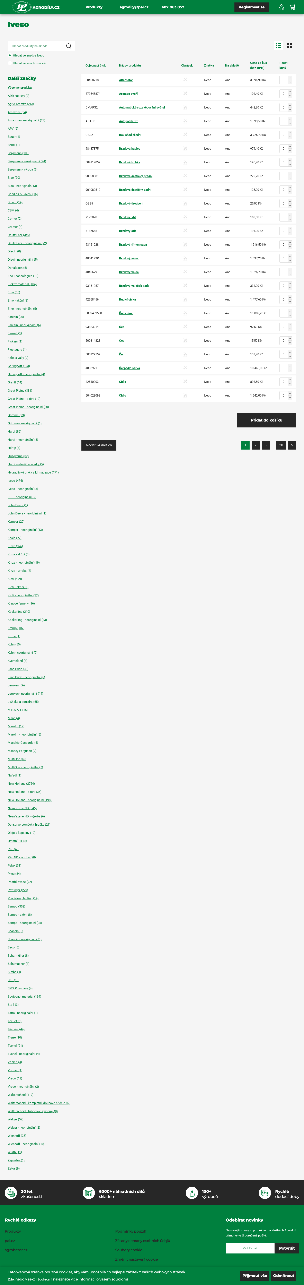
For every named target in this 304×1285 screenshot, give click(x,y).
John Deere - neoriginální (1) (27, 513)
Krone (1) (14, 636)
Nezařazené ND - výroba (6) (26, 816)
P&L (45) (13, 849)
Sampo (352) (16, 906)
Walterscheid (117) (20, 1095)
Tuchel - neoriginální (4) (24, 1054)
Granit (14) (15, 382)
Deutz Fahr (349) (19, 235)
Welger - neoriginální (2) (24, 1127)
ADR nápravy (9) (18, 96)
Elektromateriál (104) (22, 284)
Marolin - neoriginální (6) (24, 734)
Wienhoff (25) (17, 1136)
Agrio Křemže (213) (21, 104)
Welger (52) (15, 1119)
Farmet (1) (15, 333)
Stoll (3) (13, 1005)
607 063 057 (173, 7)
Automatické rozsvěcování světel (142, 107)
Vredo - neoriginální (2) (23, 1086)
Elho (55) (14, 292)
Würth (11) (15, 1152)
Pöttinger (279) (18, 890)
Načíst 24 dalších (99, 445)
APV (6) (13, 128)
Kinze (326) (15, 546)
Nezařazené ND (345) (22, 808)
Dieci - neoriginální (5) (23, 259)
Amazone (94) (17, 112)
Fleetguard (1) (17, 349)
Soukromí (44, 1280)
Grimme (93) (16, 415)
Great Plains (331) (20, 390)
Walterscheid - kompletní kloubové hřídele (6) (39, 1103)
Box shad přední (130, 135)
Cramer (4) (15, 227)
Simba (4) (14, 972)
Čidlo (122, 382)
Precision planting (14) (23, 898)
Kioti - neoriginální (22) (23, 595)
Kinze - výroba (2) (19, 571)
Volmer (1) (15, 1070)
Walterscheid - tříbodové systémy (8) (33, 1111)
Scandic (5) (15, 931)
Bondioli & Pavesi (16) (23, 194)
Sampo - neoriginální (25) (25, 923)
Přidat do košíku (266, 420)
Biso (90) (14, 178)
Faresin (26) (16, 317)
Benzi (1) (14, 145)
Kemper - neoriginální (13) (25, 530)
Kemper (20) (16, 521)
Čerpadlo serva (129, 368)
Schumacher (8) (18, 964)
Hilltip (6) (14, 448)
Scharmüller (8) (18, 955)
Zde (11, 1280)
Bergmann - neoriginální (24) (27, 161)
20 (281, 445)
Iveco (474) (15, 481)
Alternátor (126, 80)
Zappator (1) (16, 1160)
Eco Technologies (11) (23, 276)
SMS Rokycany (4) (20, 988)
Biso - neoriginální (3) (22, 186)
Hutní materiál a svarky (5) (26, 464)
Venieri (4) (15, 1062)
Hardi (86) (14, 431)
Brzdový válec (129, 258)
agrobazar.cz (16, 1250)
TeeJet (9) (14, 1021)
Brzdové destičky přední (135, 176)
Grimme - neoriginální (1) (25, 423)
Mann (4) (14, 718)
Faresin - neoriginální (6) (24, 325)
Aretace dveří (128, 94)
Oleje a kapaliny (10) (21, 833)
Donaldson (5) (17, 268)
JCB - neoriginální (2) (22, 497)
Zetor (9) (14, 1168)
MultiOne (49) (17, 759)
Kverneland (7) (17, 661)
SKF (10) (13, 980)
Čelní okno (126, 313)
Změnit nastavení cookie (136, 1259)
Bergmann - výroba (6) (22, 169)
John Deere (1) (18, 505)
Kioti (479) (15, 579)
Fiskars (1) (15, 341)
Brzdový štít (127, 217)
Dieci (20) (14, 251)
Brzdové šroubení (131, 203)
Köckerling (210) (19, 612)
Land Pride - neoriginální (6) (26, 677)
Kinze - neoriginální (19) (24, 562)
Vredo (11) (15, 1078)
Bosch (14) (15, 202)
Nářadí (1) (14, 775)
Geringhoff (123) (19, 366)
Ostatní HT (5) (17, 841)
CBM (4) (13, 210)
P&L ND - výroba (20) (22, 857)
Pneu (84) (14, 874)
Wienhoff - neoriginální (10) (26, 1144)
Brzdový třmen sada (133, 244)
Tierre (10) (15, 1037)
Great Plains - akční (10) (24, 399)
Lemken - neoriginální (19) (25, 693)
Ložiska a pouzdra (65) (23, 702)
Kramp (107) (16, 628)
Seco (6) (13, 947)
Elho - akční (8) (18, 300)
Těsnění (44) (16, 1029)
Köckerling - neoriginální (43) (27, 620)
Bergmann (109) (18, 153)
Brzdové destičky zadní (135, 190)
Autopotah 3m (128, 121)
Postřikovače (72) (20, 882)
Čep (121, 327)
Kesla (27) (14, 538)
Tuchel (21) (15, 1046)
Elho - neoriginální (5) (22, 309)
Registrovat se (252, 7)
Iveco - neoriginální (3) (23, 489)
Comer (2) (14, 218)
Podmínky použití (130, 1231)
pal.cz (10, 1241)
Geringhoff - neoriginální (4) (26, 374)
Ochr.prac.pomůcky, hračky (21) (29, 824)
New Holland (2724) (21, 783)
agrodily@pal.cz (134, 7)
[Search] (68, 46)
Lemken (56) (16, 685)
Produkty (94, 7)
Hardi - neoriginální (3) (23, 440)
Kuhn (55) (14, 644)
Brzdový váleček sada (134, 286)
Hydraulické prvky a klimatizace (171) (33, 472)
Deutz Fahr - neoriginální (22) (27, 243)
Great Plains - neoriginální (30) (28, 407)
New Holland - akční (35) (24, 792)
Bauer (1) (14, 137)
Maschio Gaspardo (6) (23, 743)
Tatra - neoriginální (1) (23, 1013)
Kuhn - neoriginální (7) (22, 652)
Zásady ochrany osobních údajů (142, 1241)
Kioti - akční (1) (18, 587)
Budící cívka (127, 299)
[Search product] (41, 46)
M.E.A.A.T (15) (18, 710)
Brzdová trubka (129, 162)
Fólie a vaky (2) (18, 358)
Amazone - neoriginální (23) (26, 120)
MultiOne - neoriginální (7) (25, 767)
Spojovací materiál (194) (24, 996)
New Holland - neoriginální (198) (30, 800)
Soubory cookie (128, 1250)
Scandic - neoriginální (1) (25, 939)
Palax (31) (14, 865)
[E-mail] (250, 1248)
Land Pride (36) (18, 669)
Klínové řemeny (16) (21, 603)
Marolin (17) (16, 726)
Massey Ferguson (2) (22, 751)
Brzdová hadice (129, 148)
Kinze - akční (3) (18, 554)
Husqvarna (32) (18, 456)
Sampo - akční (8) (20, 915)
